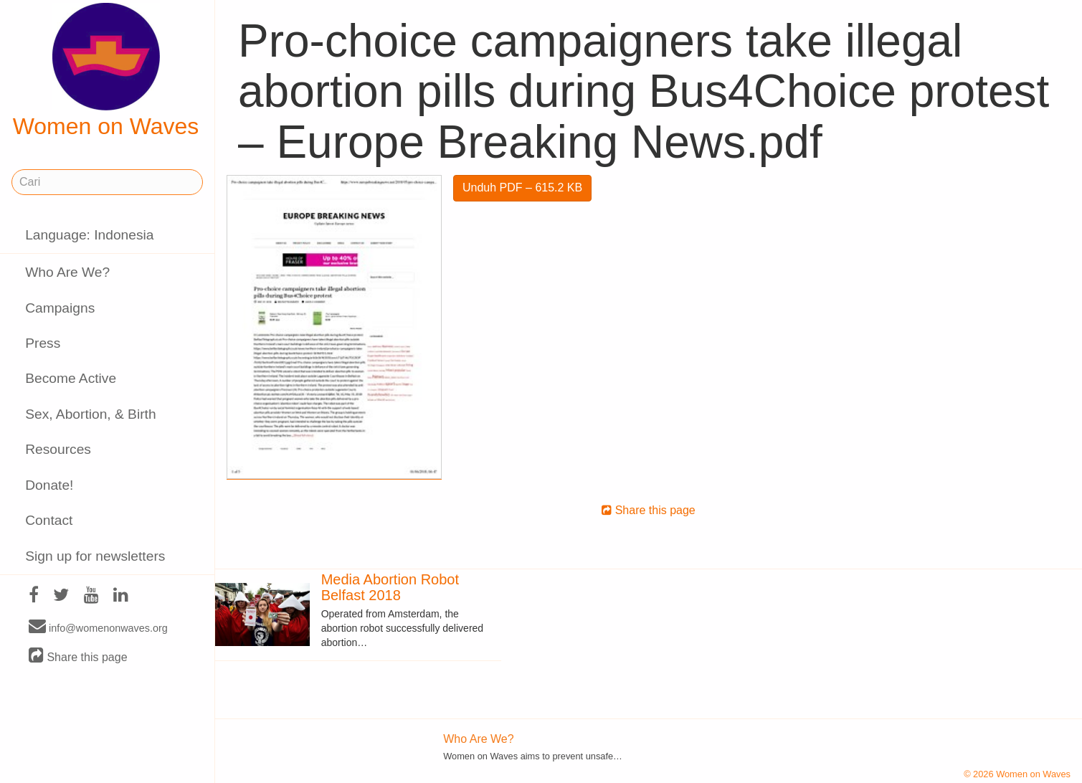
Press (42, 343)
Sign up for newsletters (95, 556)
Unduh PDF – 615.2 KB (522, 187)
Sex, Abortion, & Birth (90, 414)
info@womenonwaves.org (98, 627)
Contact (48, 520)
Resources (58, 449)
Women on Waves (106, 71)
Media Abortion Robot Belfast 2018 (390, 587)
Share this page (78, 656)
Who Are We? (67, 272)
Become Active (70, 378)
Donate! (49, 485)
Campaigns (60, 307)
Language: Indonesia (89, 234)
